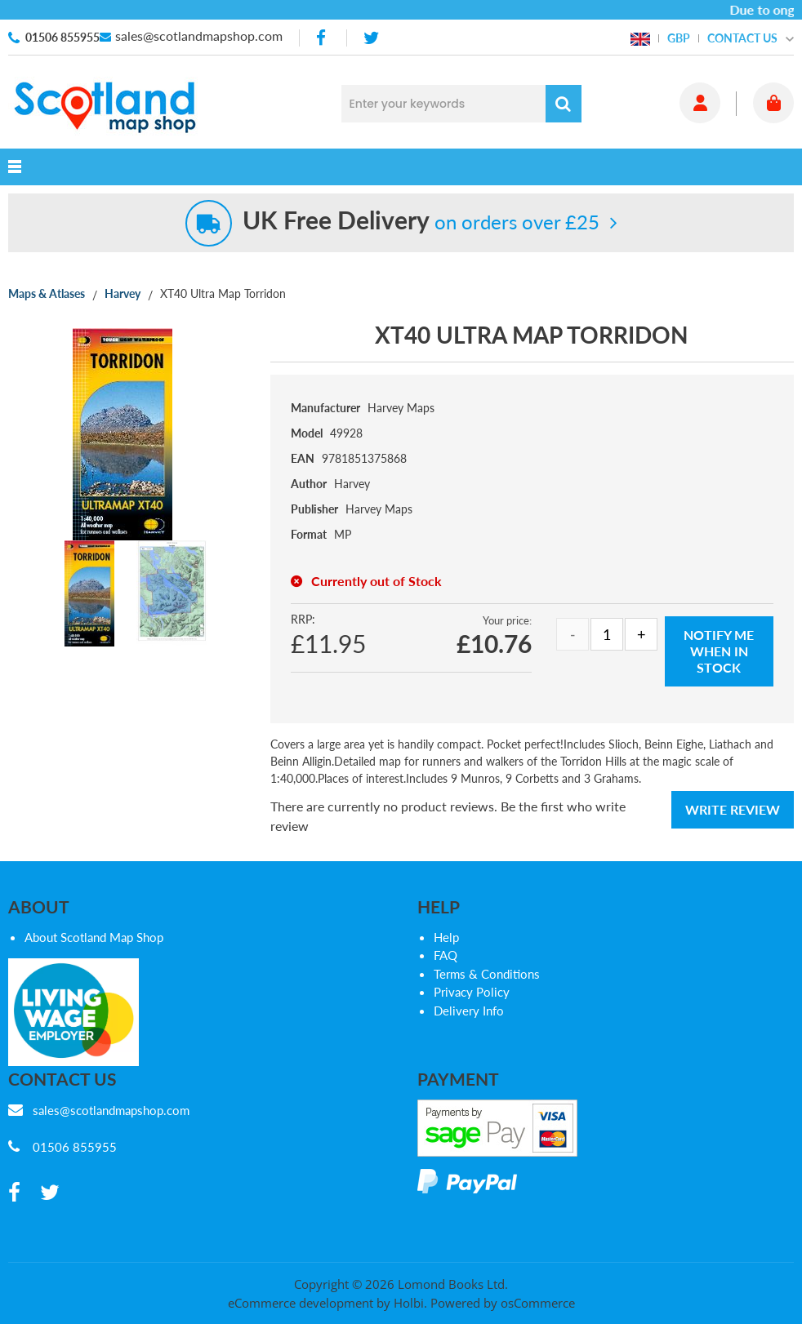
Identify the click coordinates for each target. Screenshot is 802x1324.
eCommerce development (300, 1303)
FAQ (445, 955)
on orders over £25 (421, 221)
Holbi (409, 1303)
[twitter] (371, 38)
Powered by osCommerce (502, 1303)
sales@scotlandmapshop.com (199, 35)
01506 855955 (62, 37)
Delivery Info (469, 1010)
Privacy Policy (472, 991)
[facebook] (322, 38)
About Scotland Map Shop (94, 937)
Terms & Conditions (487, 973)
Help (446, 937)
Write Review (732, 809)
